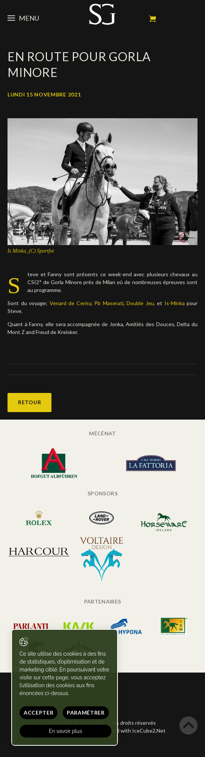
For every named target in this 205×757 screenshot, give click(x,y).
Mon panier (152, 19)
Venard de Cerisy (70, 303)
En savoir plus (65, 731)
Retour (29, 402)
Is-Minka (174, 303)
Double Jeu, (141, 303)
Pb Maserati (109, 303)
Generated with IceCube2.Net (129, 730)
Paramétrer (86, 712)
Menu (23, 18)
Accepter (39, 712)
